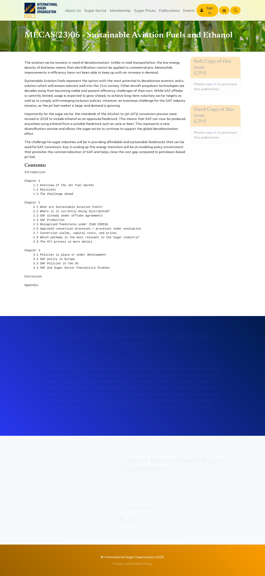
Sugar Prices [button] (144, 10)
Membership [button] (120, 10)
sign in (211, 84)
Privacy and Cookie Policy (132, 564)
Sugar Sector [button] (95, 10)
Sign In (209, 10)
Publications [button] (169, 10)
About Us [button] (73, 10)
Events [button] (189, 10)
